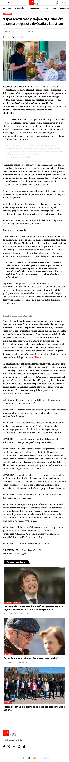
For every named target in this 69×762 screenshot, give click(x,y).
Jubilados (7, 14)
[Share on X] (13, 37)
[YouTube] (14, 746)
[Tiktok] (24, 746)
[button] (5, 2)
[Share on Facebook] (8, 37)
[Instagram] (19, 746)
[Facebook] (4, 746)
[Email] (34, 758)
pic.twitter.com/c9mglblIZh (18, 157)
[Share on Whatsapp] (17, 37)
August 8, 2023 (44, 161)
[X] (9, 746)
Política (17, 602)
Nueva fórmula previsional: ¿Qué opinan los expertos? (31, 658)
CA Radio (8, 602)
